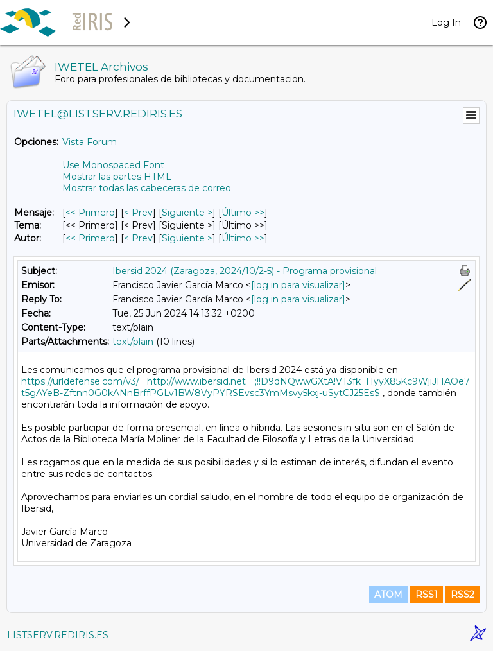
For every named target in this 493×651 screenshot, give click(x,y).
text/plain (132, 341)
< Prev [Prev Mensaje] (138, 212)
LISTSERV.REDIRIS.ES (57, 635)
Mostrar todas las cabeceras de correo (146, 188)
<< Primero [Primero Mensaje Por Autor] (90, 238)
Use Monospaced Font (113, 165)
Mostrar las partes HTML (116, 176)
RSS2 (462, 594)
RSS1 (426, 594)
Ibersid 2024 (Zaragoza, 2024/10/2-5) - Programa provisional (244, 271)
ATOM (388, 594)
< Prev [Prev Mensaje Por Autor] (138, 238)
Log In (446, 22)
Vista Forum (89, 142)
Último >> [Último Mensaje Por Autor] (242, 238)
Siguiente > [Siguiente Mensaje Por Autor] (187, 238)
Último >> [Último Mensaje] (242, 212)
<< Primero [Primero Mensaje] (90, 212)
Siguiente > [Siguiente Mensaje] (187, 212)
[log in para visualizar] (298, 285)
